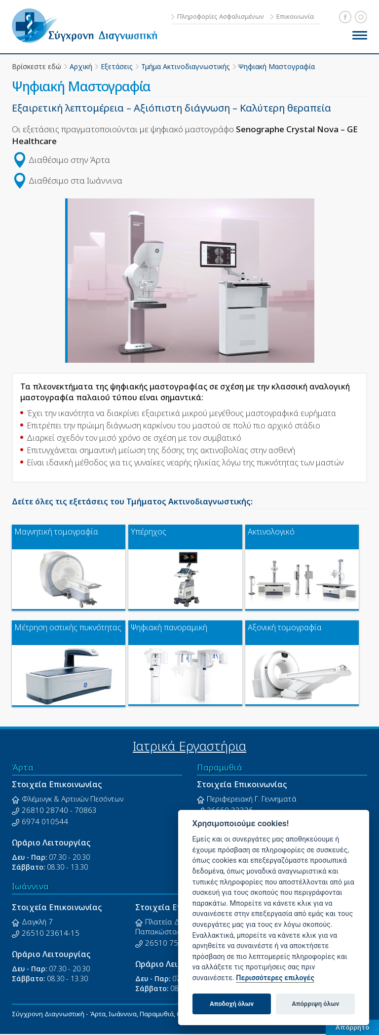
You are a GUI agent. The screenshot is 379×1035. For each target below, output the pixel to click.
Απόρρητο (352, 1027)
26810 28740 (45, 810)
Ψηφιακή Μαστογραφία (276, 66)
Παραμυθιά (219, 767)
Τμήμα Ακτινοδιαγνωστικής (185, 66)
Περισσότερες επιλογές (275, 978)
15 (75, 933)
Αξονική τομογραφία (285, 627)
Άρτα (23, 767)
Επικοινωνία (295, 16)
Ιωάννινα (30, 886)
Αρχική (81, 66)
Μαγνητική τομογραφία (56, 532)
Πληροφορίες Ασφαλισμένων (220, 16)
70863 (86, 810)
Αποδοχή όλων (232, 1003)
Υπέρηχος (148, 532)
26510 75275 (168, 943)
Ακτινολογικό (271, 532)
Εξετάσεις (117, 66)
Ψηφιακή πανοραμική (169, 627)
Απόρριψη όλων (315, 1003)
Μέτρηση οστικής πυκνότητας (67, 627)
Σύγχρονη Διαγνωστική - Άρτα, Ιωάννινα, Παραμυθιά (88, 25)
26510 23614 (45, 933)
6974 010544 (45, 821)
